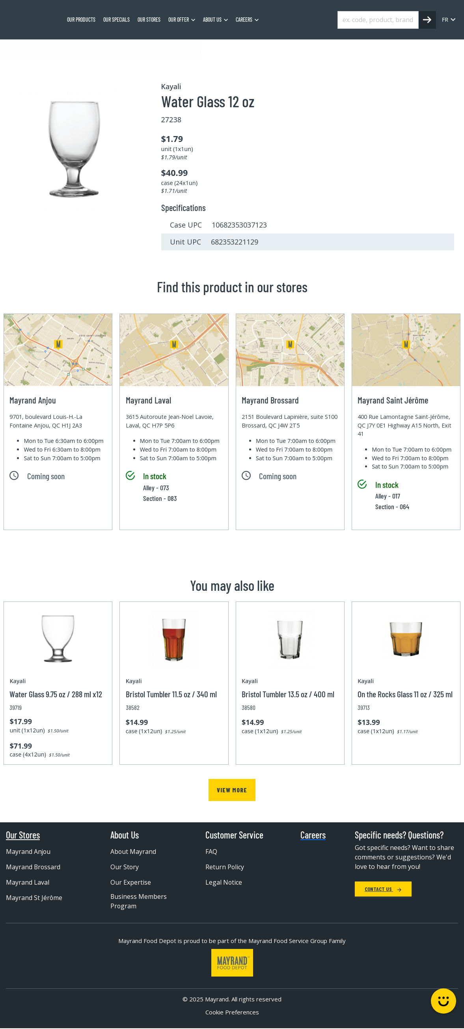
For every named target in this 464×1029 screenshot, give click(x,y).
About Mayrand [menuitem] (133, 851)
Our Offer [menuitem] (178, 19)
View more (232, 790)
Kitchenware (83, 49)
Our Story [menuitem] (124, 867)
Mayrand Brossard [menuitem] (33, 867)
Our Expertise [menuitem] (130, 882)
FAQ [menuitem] (211, 851)
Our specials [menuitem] (116, 19)
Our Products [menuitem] (81, 19)
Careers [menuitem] (244, 19)
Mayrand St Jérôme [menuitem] (34, 897)
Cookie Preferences (232, 1012)
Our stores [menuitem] (149, 19)
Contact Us (383, 888)
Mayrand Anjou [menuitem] (28, 851)
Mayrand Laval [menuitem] (27, 882)
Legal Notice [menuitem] (223, 882)
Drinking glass (168, 49)
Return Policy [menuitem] (224, 867)
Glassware (124, 49)
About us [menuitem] (212, 19)
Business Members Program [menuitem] (138, 902)
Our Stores (23, 835)
